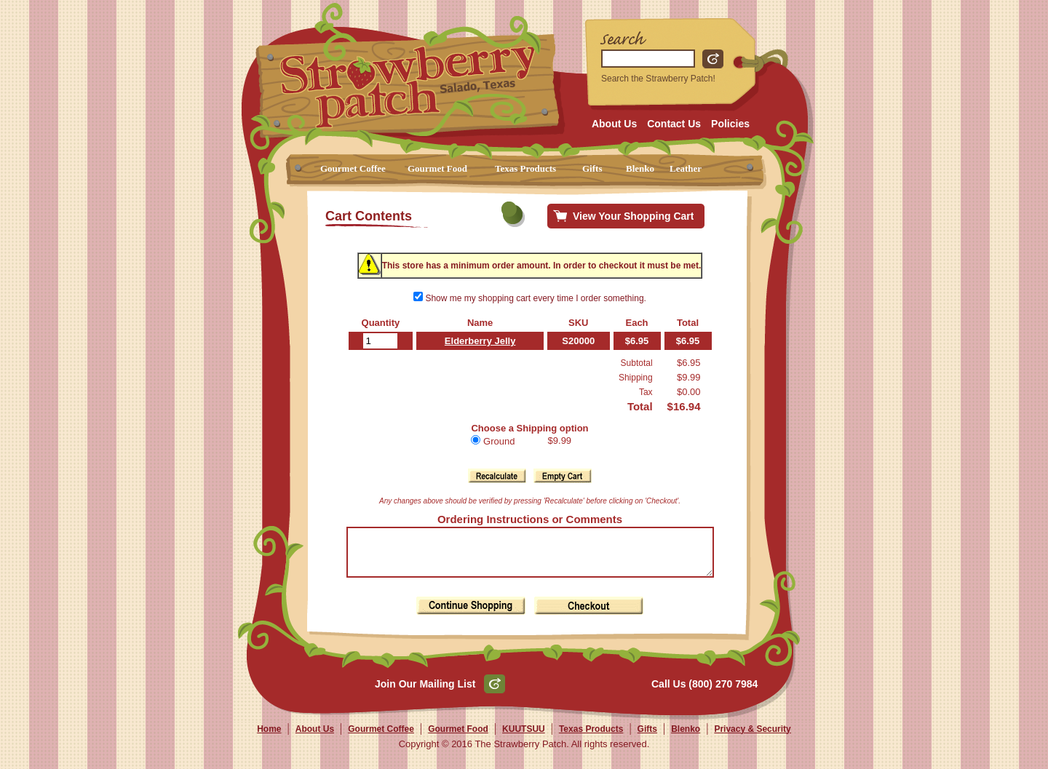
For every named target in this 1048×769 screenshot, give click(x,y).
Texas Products (525, 168)
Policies (730, 124)
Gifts (592, 168)
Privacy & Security (752, 738)
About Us (614, 124)
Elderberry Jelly (474, 340)
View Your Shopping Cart (633, 216)
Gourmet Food (437, 168)
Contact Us (674, 124)
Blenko (640, 168)
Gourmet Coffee (353, 168)
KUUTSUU (523, 738)
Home (269, 738)
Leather (686, 168)
